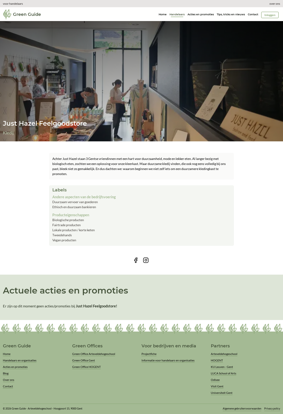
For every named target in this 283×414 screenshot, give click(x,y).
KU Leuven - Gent (222, 366)
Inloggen (269, 15)
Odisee (215, 379)
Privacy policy (272, 408)
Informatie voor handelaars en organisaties (168, 360)
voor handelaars (13, 3)
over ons (274, 3)
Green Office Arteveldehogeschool (93, 353)
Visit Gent (217, 386)
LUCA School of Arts (223, 373)
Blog (5, 373)
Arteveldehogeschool (224, 353)
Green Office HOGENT (86, 366)
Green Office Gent (83, 360)
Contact (253, 14)
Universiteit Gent (221, 392)
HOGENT (217, 360)
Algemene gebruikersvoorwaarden (242, 408)
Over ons (8, 379)
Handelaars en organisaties (19, 360)
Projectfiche (149, 353)
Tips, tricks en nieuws (231, 14)
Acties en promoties (201, 14)
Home (6, 353)
